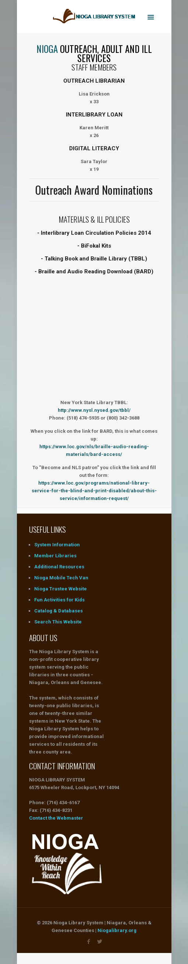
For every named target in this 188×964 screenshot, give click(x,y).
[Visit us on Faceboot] (88, 941)
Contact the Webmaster (56, 818)
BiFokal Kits (96, 245)
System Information (57, 544)
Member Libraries (55, 555)
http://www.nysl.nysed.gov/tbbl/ (94, 410)
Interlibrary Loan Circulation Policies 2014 (96, 233)
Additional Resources (59, 566)
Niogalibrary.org (116, 930)
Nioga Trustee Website (60, 588)
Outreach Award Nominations (94, 189)
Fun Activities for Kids (59, 599)
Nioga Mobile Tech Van (61, 577)
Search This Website (58, 622)
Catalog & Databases (58, 611)
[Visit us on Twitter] (99, 941)
